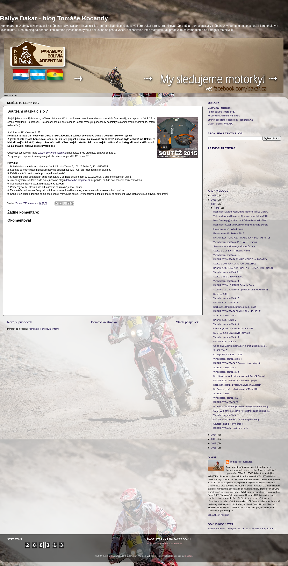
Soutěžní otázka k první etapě (228, 424)
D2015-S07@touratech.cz (52, 152)
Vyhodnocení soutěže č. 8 (226, 281)
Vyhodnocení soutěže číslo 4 (227, 359)
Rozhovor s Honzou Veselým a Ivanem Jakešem (237, 385)
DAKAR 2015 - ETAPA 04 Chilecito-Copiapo (235, 380)
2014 (214, 434)
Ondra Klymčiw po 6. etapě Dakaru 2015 (233, 328)
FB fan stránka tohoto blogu (221, 111)
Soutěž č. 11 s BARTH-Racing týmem (231, 250)
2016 (214, 199)
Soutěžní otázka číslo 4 (224, 367)
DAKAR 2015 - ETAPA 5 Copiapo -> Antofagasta (237, 363)
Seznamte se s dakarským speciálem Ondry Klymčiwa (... (241, 289)
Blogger (188, 556)
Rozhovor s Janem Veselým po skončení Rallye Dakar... (240, 211)
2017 (214, 195)
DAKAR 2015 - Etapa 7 (224, 320)
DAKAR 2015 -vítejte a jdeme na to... (231, 428)
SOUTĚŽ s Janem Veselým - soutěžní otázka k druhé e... (241, 411)
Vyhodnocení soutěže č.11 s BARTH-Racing (235, 242)
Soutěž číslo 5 (220, 350)
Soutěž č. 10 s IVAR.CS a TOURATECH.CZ (234, 263)
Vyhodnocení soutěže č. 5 (226, 337)
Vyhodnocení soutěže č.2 (225, 398)
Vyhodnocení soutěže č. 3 (226, 372)
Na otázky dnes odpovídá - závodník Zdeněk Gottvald (239, 376)
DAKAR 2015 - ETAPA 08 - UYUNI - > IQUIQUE (237, 311)
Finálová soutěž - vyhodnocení (228, 229)
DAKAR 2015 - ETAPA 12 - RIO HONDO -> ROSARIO (240, 259)
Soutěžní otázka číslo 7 (224, 315)
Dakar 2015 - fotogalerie (220, 108)
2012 (214, 443)
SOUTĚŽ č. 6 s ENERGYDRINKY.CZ (231, 333)
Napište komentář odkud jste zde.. (224, 528)
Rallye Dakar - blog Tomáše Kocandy (54, 18)
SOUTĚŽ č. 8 (219, 294)
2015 (214, 204)
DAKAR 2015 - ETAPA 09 (225, 302)
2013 (214, 439)
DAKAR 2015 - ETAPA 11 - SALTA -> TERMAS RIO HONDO (243, 268)
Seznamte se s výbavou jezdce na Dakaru (234, 246)
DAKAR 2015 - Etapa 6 (224, 341)
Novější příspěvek (19, 322)
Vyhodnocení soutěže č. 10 (226, 255)
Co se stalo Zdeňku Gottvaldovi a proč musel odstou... (240, 346)
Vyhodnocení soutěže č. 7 (226, 298)
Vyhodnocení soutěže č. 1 (226, 415)
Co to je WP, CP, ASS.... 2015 (228, 354)
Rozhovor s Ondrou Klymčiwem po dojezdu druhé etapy (240, 406)
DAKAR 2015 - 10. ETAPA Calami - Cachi (233, 285)
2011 (214, 447)
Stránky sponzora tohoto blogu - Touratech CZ (230, 120)
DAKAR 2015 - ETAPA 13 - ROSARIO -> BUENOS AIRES (242, 237)
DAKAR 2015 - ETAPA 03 (225, 402)
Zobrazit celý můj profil (219, 515)
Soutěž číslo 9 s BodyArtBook (228, 276)
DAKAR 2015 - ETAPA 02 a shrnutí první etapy (236, 419)
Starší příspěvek (187, 322)
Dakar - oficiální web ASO (220, 123)
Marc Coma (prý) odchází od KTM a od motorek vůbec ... (241, 220)
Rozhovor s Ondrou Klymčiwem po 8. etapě (234, 307)
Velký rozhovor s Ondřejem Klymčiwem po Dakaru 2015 (240, 216)
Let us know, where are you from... (259, 528)
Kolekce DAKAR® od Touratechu (224, 115)
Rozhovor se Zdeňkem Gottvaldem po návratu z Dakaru (240, 224)
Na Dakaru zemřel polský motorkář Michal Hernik (237, 389)
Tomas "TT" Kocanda (26, 203)
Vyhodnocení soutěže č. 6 (226, 324)
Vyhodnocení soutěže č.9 (225, 272)
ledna (217, 208)
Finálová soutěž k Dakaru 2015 (228, 233)
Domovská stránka (104, 322)
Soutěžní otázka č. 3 (223, 393)
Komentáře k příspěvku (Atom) (44, 329)
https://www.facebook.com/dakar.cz (164, 543)
